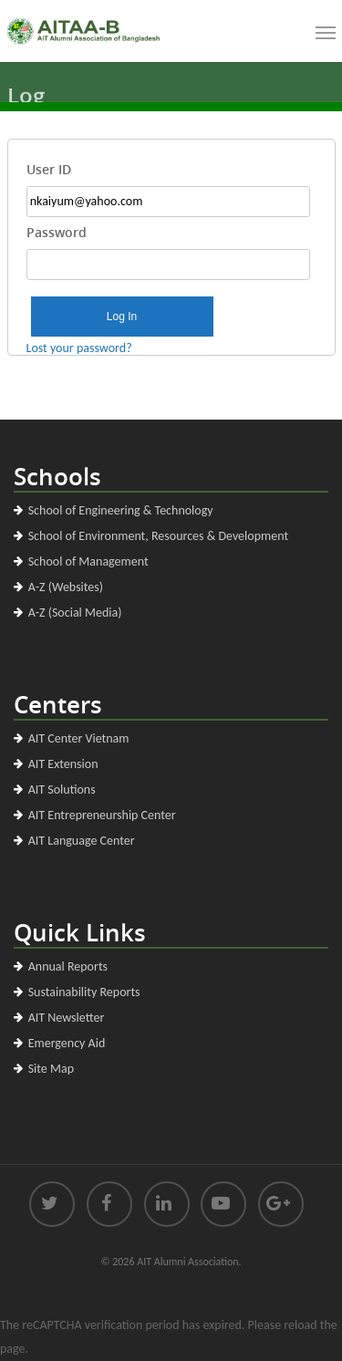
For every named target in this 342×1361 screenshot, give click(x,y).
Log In (122, 316)
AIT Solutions (62, 789)
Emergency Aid (67, 1043)
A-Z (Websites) (65, 587)
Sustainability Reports (84, 992)
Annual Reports (68, 966)
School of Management (88, 561)
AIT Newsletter (66, 1017)
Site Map (51, 1068)
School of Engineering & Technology (120, 510)
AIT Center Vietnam (79, 738)
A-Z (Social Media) (75, 612)
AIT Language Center (81, 840)
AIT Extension (63, 764)
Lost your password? (79, 348)
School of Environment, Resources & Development (158, 536)
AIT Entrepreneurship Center (102, 815)
